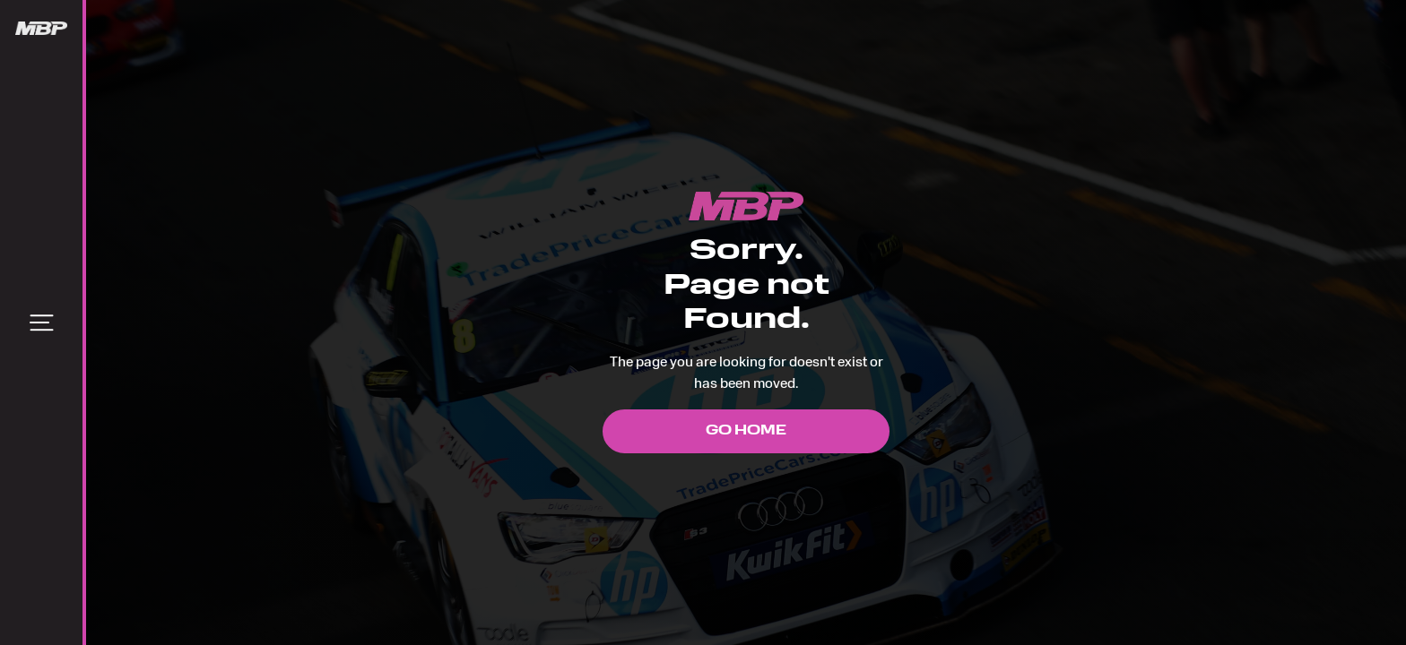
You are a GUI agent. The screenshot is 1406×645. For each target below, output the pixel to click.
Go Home (746, 431)
